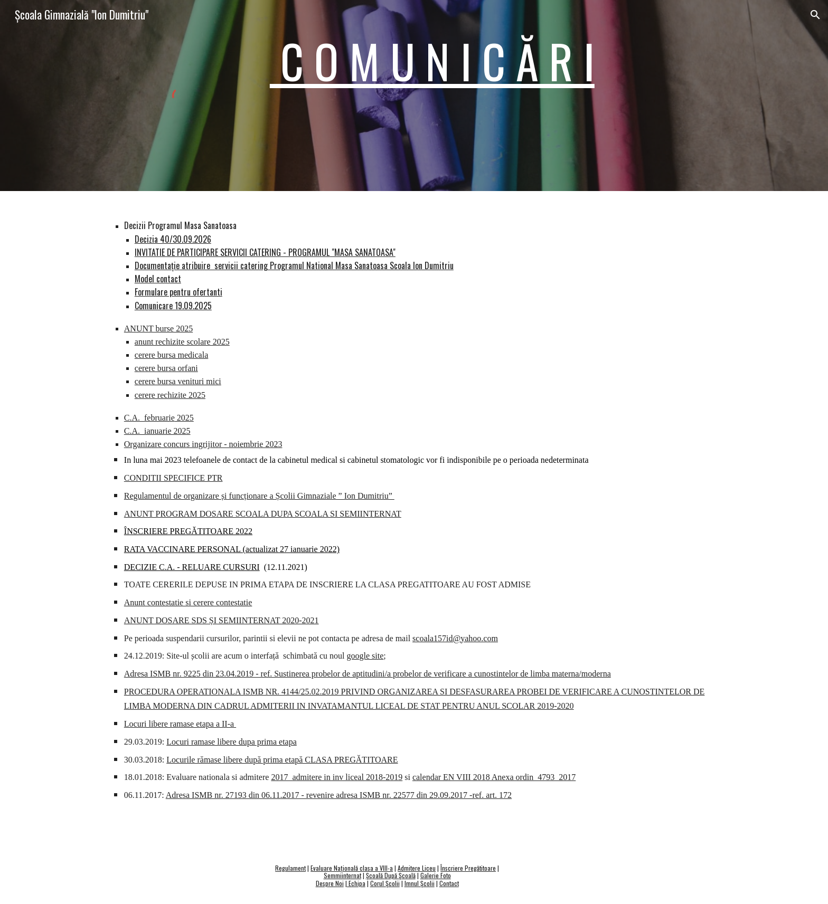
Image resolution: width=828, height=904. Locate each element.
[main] (492, 61)
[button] (815, 14)
